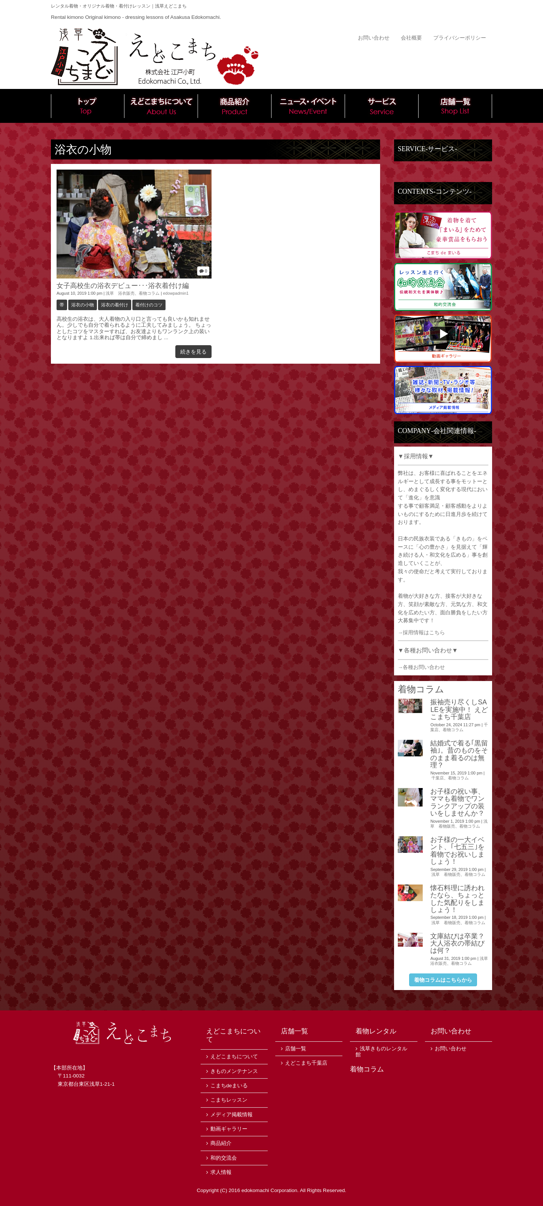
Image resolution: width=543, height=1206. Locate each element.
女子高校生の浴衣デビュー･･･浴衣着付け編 (123, 285)
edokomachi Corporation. (270, 1190)
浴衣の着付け (114, 305)
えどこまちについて (161, 106)
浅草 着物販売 (445, 874)
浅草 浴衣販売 (120, 293)
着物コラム (149, 293)
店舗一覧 (455, 106)
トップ (87, 106)
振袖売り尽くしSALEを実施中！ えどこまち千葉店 (459, 709)
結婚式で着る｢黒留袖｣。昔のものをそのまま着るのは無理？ (459, 754)
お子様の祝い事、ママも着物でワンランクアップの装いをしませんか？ (457, 802)
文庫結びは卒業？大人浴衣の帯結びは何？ (457, 943)
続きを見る (193, 352)
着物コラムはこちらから (443, 980)
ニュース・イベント (308, 106)
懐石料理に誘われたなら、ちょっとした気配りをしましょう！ (457, 899)
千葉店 (437, 778)
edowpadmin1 (176, 293)
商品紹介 (235, 106)
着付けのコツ (149, 305)
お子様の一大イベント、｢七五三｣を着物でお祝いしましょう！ (457, 850)
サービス (382, 106)
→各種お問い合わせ (421, 667)
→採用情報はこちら (421, 632)
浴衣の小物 (82, 305)
